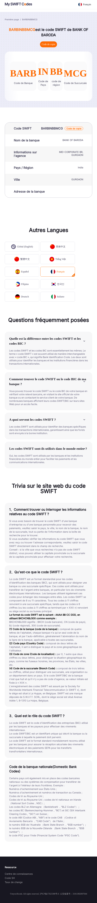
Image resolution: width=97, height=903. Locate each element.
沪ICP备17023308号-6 (49, 894)
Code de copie (48, 44)
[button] (48, 341)
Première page (12, 19)
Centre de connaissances (19, 873)
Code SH (10, 878)
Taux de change (14, 882)
